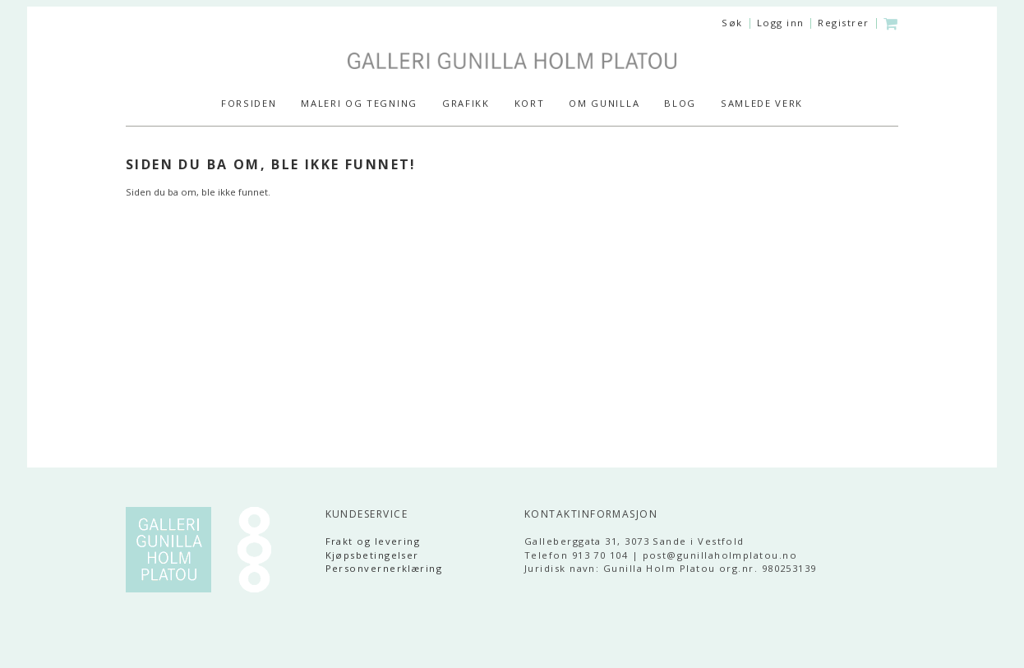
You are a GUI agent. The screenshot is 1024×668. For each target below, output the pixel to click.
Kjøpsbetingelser (372, 555)
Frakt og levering (373, 541)
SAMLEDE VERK (762, 103)
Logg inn (781, 22)
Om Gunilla (604, 103)
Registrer (843, 22)
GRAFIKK (466, 103)
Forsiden (248, 103)
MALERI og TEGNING (359, 103)
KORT (529, 103)
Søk (732, 22)
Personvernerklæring (384, 568)
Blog (680, 103)
